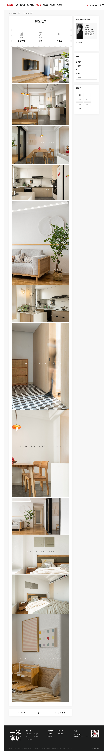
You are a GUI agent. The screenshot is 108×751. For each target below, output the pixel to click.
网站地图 (96, 748)
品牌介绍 (22, 5)
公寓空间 (79, 62)
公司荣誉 (36, 737)
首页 (16, 5)
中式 (87, 99)
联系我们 (59, 5)
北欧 (79, 99)
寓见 (21, 713)
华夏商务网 (69, 748)
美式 (87, 95)
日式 (79, 104)
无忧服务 (52, 5)
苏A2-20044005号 (35, 748)
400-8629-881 (93, 5)
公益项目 (36, 734)
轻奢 (87, 104)
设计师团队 (30, 5)
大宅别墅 (79, 66)
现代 (79, 95)
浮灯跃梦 (59, 713)
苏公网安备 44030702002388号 (50, 748)
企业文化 (28, 737)
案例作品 (38, 5)
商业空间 (79, 70)
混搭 (79, 109)
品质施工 (45, 5)
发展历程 (28, 734)
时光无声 (30, 13)
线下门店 (29, 740)
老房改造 (79, 77)
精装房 (78, 74)
